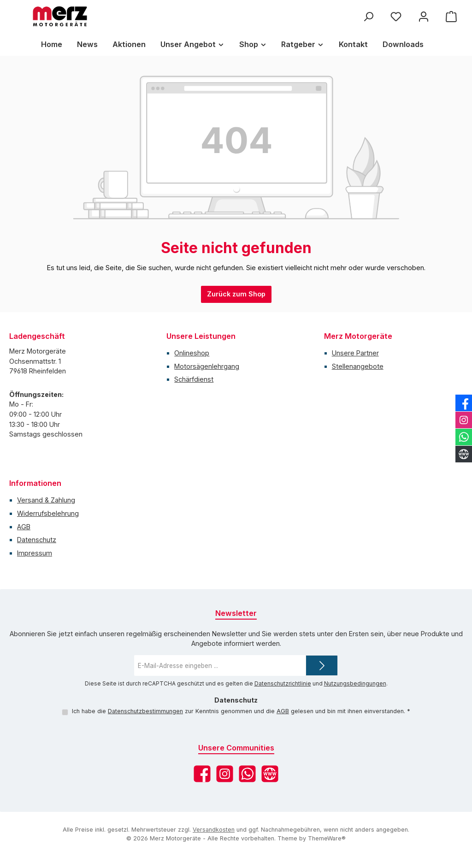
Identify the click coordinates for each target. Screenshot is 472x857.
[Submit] (322, 665)
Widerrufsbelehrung (48, 513)
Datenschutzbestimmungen (145, 711)
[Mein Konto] (423, 16)
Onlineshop (191, 353)
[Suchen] (368, 16)
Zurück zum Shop (236, 294)
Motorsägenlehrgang (206, 366)
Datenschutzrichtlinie (282, 683)
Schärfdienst (193, 379)
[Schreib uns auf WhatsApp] (247, 773)
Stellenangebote (358, 366)
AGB (23, 527)
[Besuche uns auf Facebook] (202, 773)
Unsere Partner (355, 353)
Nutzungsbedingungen (355, 683)
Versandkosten (214, 829)
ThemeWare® (327, 838)
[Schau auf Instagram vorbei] (224, 773)
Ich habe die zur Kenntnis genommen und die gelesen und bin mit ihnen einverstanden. (241, 711)
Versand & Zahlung (46, 500)
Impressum (34, 553)
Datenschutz (36, 540)
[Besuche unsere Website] (270, 773)
